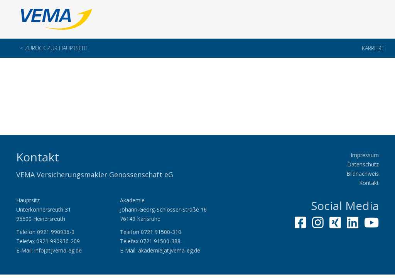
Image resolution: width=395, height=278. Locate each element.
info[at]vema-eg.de (58, 250)
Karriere (373, 48)
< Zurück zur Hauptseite (54, 48)
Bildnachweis (362, 173)
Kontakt (369, 182)
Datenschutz (363, 164)
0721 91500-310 (161, 232)
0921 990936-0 (55, 232)
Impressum (365, 155)
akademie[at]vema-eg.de (169, 250)
